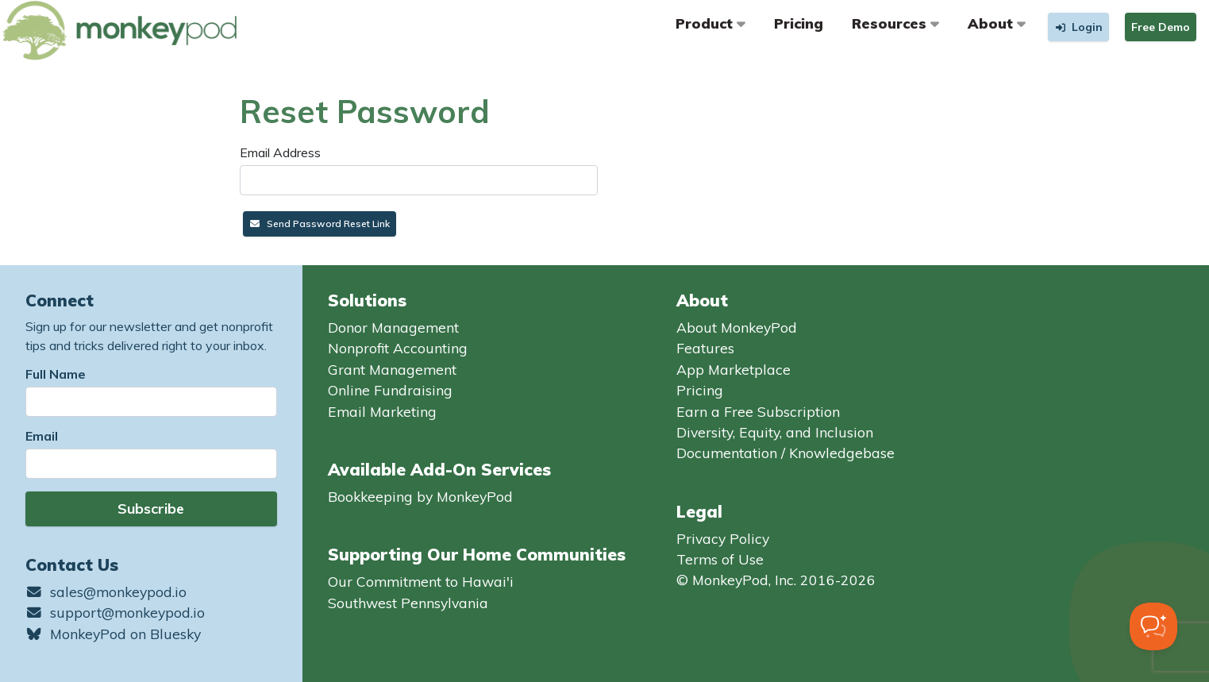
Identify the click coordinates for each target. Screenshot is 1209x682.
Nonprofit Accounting (398, 347)
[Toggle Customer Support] (1153, 626)
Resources (895, 23)
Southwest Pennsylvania (408, 602)
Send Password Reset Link (319, 223)
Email (41, 436)
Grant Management (392, 369)
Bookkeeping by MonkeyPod (420, 496)
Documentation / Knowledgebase (785, 452)
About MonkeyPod (736, 327)
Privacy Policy (722, 538)
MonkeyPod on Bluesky (113, 633)
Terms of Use (720, 559)
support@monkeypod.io (115, 612)
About (997, 23)
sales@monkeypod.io (106, 591)
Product (710, 23)
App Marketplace (733, 369)
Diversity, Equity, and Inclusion (774, 432)
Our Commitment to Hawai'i (421, 581)
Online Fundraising (390, 390)
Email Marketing (382, 411)
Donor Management (393, 327)
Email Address (280, 152)
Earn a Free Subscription (758, 411)
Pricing (798, 23)
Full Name (55, 374)
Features (705, 347)
